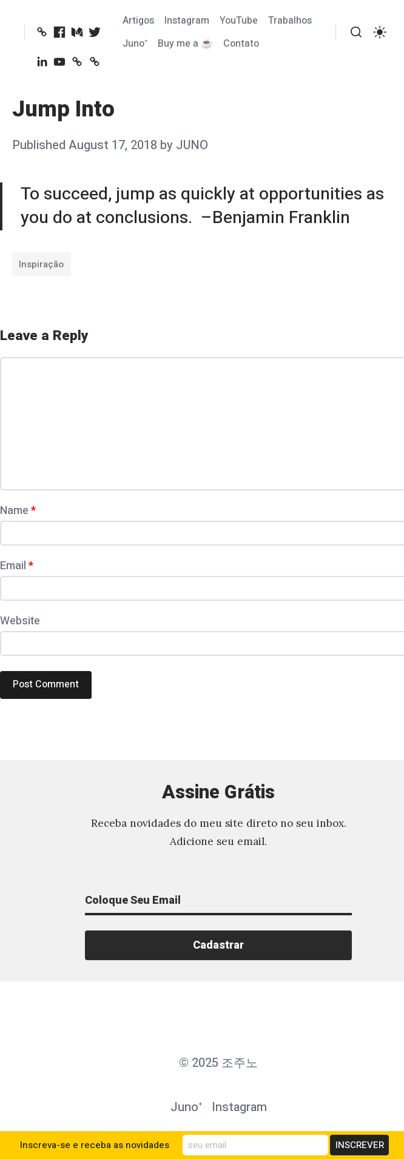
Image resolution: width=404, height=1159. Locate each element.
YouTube (239, 20)
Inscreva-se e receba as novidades (94, 1145)
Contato (241, 43)
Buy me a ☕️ (185, 43)
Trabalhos (290, 20)
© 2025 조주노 (218, 1063)
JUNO (192, 145)
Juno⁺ (135, 43)
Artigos (138, 20)
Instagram (186, 20)
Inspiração (41, 264)
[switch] (380, 32)
